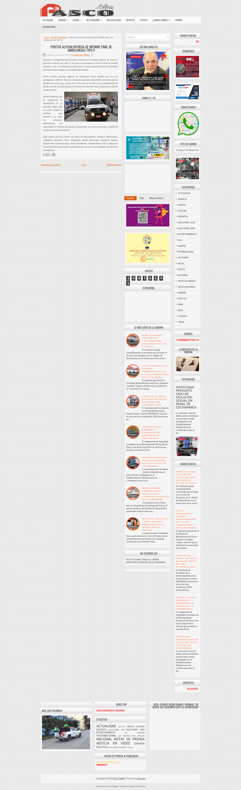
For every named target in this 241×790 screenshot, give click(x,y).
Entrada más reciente (51, 164)
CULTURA (182, 210)
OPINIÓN (178, 20)
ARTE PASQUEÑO (95, 19)
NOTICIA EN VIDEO (114, 20)
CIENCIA (182, 205)
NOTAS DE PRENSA (59, 37)
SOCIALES (182, 316)
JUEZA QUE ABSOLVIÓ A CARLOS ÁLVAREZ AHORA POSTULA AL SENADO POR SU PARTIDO (155, 524)
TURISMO (64, 19)
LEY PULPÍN (183, 257)
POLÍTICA (143, 20)
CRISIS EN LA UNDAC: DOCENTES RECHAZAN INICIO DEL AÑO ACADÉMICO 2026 (186, 561)
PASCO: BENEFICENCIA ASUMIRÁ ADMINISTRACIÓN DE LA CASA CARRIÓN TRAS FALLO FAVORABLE (155, 371)
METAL (181, 263)
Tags (142, 198)
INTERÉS (78, 19)
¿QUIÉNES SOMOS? (162, 19)
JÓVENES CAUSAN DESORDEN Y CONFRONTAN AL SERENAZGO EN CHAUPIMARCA (152, 432)
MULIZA (181, 269)
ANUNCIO (182, 199)
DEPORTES (130, 20)
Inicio (83, 164)
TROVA (181, 322)
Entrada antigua (114, 164)
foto (180, 240)
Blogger (141, 778)
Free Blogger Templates (117, 786)
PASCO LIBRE (119, 778)
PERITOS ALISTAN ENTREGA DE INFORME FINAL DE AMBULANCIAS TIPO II (81, 48)
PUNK (180, 304)
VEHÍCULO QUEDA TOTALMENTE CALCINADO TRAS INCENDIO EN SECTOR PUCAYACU (154, 341)
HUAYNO (182, 246)
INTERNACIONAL (49, 26)
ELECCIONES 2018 (186, 228)
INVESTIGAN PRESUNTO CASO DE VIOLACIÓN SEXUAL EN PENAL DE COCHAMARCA (186, 397)
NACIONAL (183, 275)
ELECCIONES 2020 (186, 222)
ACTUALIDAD (48, 20)
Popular (130, 198)
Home (46, 37)
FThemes (141, 786)
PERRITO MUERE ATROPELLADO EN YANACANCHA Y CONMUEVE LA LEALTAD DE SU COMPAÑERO (155, 493)
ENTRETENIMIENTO (187, 234)
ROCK (180, 310)
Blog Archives (156, 198)
